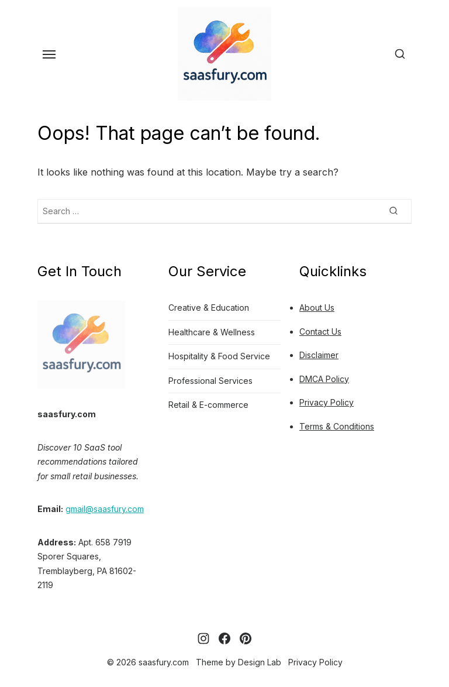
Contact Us (320, 331)
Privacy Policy (326, 402)
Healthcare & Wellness (211, 332)
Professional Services (210, 381)
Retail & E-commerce (208, 405)
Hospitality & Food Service (219, 356)
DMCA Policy (324, 379)
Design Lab (259, 662)
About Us (316, 307)
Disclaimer (319, 355)
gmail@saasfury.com (104, 509)
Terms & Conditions (336, 426)
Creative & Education (208, 307)
